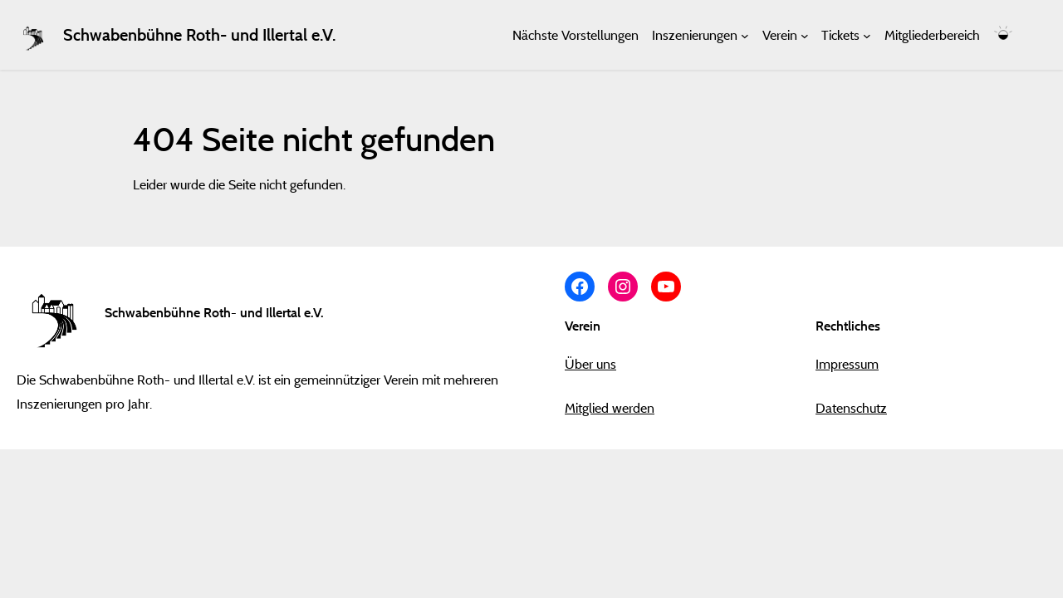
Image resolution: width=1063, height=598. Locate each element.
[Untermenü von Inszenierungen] (745, 35)
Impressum (847, 363)
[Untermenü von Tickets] (867, 35)
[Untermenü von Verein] (805, 35)
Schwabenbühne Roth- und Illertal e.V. (199, 35)
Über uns (590, 363)
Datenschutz (851, 407)
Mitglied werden (609, 407)
